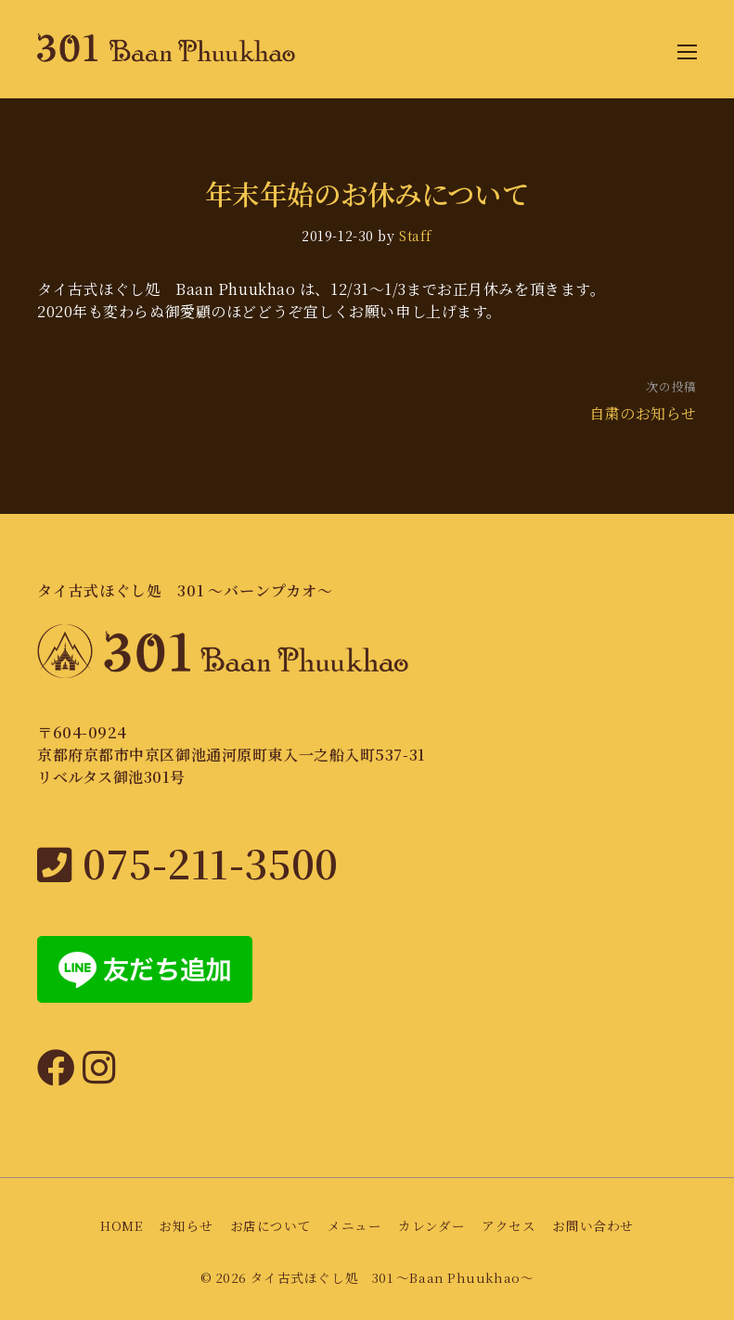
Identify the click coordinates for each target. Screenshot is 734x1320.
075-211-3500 (188, 862)
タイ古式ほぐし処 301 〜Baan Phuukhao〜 (392, 1277)
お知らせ (185, 1225)
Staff (415, 235)
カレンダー (431, 1225)
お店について (270, 1225)
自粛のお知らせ (643, 413)
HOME (121, 1225)
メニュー (354, 1225)
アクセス (508, 1225)
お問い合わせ (592, 1225)
